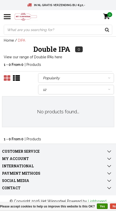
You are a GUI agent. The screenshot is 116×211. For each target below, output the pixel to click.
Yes (102, 206)
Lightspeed (97, 201)
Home (9, 40)
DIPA (21, 40)
